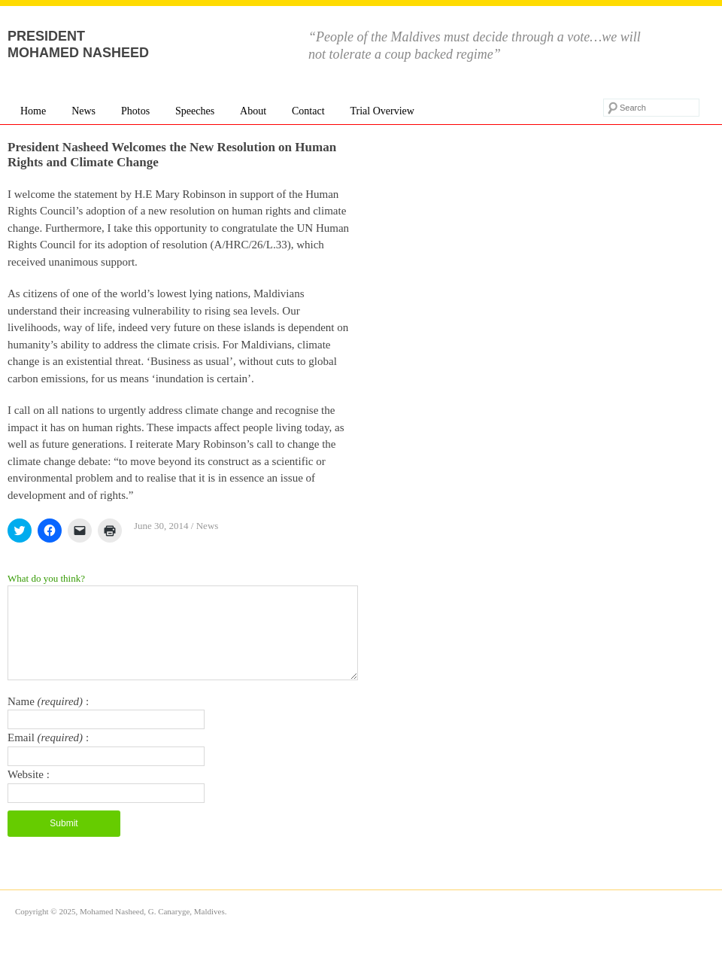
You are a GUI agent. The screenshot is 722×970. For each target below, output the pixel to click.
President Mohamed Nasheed (78, 44)
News (83, 111)
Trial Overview (382, 111)
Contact (308, 111)
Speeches (194, 111)
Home (33, 111)
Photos (135, 111)
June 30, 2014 (161, 525)
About (253, 111)
